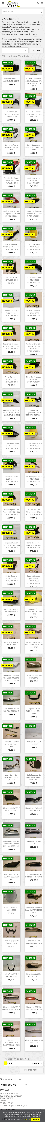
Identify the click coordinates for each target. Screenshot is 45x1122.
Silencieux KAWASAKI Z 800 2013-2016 (33, 809)
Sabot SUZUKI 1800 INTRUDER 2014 (11, 278)
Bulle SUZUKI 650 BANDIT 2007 (11, 643)
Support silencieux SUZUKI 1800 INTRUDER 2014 (11, 313)
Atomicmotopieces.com (10, 1079)
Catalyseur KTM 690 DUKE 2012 (34, 676)
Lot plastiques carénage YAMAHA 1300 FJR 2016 (11, 114)
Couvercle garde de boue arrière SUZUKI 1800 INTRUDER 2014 (11, 412)
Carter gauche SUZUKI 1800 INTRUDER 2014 (11, 578)
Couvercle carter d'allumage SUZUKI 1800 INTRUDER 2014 (33, 512)
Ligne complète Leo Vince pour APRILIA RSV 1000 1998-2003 (11, 843)
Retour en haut (32, 1070)
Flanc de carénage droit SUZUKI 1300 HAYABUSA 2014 (11, 180)
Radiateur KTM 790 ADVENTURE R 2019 (11, 79)
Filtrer (36, 50)
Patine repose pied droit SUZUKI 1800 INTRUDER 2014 (33, 545)
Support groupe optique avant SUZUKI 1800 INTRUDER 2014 (33, 579)
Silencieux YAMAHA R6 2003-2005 (34, 1041)
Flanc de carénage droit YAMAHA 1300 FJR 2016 (34, 114)
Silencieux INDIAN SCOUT (33, 842)
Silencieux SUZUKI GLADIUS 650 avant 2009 (11, 876)
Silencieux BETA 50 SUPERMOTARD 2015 (33, 1008)
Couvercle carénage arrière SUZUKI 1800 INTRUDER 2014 (11, 346)
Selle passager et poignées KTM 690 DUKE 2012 (33, 777)
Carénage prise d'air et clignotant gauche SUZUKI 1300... (11, 213)
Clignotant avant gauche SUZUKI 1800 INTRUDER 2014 (11, 545)
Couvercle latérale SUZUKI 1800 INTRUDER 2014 (11, 445)
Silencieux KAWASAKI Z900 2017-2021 (11, 809)
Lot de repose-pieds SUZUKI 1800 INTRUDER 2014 (34, 478)
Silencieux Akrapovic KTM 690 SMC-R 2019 (33, 875)
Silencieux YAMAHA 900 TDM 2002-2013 (34, 942)
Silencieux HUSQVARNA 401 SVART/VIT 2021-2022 (11, 1042)
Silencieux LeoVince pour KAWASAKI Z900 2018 (33, 910)
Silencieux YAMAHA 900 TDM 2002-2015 (11, 709)
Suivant (37, 1063)
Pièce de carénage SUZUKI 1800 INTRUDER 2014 (33, 379)
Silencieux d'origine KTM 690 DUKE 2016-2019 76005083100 (11, 677)
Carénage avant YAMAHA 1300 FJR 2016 (11, 147)
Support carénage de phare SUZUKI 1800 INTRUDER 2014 (33, 213)
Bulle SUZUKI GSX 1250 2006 (34, 743)
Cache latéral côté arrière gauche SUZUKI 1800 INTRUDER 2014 (33, 347)
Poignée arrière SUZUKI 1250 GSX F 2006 (33, 711)
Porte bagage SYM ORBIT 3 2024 (11, 942)
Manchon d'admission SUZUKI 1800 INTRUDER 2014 (34, 313)
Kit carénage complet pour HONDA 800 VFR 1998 (34, 611)
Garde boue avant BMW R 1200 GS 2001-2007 (34, 147)
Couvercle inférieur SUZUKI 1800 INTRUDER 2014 (34, 279)
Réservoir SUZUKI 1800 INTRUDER (11, 610)
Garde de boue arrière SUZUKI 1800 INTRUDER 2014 (11, 246)
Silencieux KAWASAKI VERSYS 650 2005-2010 (11, 1008)
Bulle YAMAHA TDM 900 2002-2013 (11, 975)
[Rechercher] (22, 11)
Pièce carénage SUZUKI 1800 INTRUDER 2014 (11, 379)
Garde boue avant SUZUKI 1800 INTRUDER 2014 (11, 478)
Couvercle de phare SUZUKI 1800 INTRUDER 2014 (34, 445)
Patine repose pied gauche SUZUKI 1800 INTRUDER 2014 (11, 512)
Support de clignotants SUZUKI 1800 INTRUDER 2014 (33, 412)
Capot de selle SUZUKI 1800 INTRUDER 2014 (33, 246)
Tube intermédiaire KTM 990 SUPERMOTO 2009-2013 (34, 644)
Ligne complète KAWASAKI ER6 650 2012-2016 (11, 777)
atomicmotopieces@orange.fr (13, 1105)
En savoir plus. (25, 1119)
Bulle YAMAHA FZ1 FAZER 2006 (11, 908)
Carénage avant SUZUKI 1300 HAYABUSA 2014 (33, 180)
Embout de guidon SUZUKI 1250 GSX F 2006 (11, 744)
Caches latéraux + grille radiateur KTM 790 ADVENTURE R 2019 (33, 82)
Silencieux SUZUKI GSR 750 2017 (33, 975)
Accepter (36, 1119)
